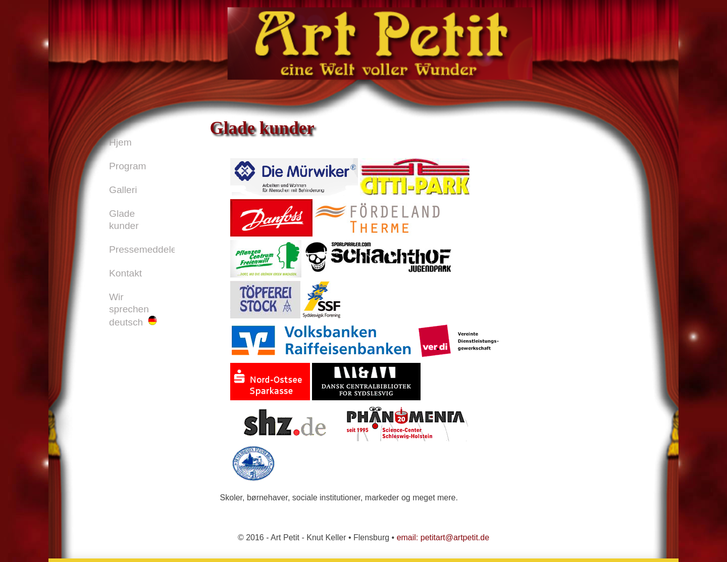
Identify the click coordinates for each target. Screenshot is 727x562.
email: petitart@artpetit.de (443, 537)
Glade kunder (124, 219)
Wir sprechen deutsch (133, 309)
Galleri (123, 189)
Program (127, 166)
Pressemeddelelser (142, 249)
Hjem (120, 142)
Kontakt (125, 273)
